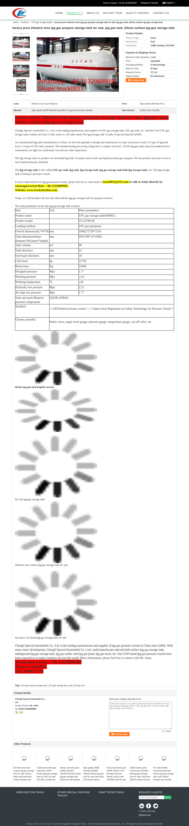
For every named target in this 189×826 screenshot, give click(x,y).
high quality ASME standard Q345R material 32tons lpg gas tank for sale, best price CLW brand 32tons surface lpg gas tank (93, 775)
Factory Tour (112, 13)
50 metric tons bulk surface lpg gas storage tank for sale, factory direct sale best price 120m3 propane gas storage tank (23, 775)
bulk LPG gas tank (77, 685)
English (171, 2)
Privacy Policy (32, 824)
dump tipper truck (111, 792)
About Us (92, 13)
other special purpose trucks (73, 794)
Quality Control (137, 13)
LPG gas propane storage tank (33, 685)
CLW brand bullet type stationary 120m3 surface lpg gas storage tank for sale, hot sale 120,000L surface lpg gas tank (47, 775)
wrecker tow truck (30, 792)
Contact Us (161, 13)
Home (59, 13)
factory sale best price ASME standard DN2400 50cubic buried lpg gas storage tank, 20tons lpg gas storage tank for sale (70, 775)
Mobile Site (145, 815)
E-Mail (142, 811)
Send (167, 797)
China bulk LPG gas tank (51, 824)
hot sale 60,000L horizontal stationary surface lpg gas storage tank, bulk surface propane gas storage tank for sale (163, 775)
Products (74, 13)
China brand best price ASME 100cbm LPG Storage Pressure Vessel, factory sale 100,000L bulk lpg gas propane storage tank (117, 775)
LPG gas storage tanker (41, 22)
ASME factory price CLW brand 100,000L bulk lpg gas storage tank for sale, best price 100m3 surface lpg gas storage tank (140, 775)
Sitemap (151, 811)
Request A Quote (149, 2)
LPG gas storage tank (58, 685)
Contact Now (137, 80)
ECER (160, 824)
